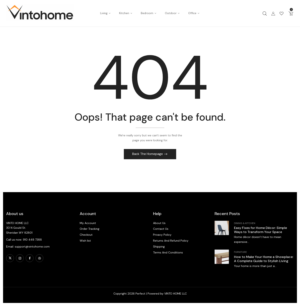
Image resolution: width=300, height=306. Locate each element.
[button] (291, 13)
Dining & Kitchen (244, 223)
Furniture (240, 252)
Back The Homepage (148, 154)
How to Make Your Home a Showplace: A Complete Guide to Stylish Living (263, 259)
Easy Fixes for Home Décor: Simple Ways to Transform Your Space (260, 230)
